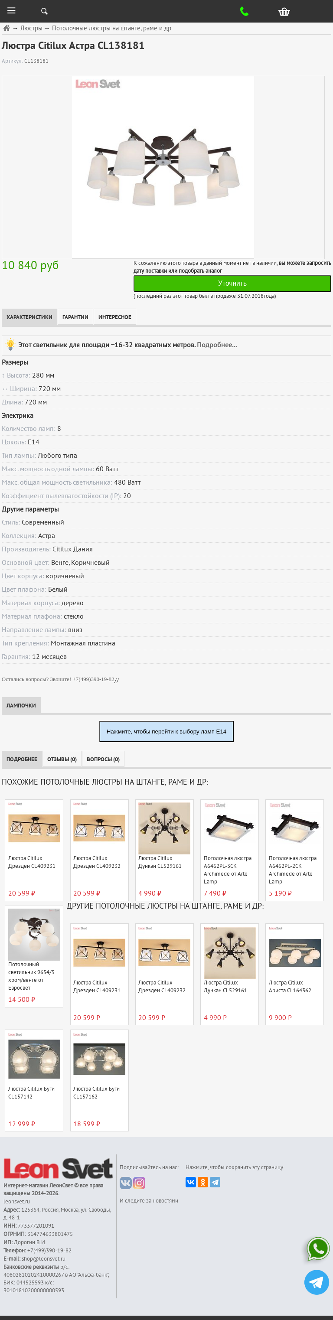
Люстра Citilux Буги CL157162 (96, 1092)
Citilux (62, 549)
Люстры (31, 28)
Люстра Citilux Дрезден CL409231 (32, 862)
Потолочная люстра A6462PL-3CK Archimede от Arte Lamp (227, 870)
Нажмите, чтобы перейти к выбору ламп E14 (167, 731)
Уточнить (232, 283)
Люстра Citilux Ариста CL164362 (290, 986)
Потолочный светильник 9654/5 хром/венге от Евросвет (31, 976)
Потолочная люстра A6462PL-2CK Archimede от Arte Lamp (293, 870)
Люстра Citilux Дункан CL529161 (160, 862)
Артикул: (13, 61)
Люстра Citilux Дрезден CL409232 (97, 862)
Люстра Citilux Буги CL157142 (31, 1092)
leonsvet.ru (16, 1201)
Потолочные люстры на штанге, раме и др (111, 28)
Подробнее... (217, 345)
